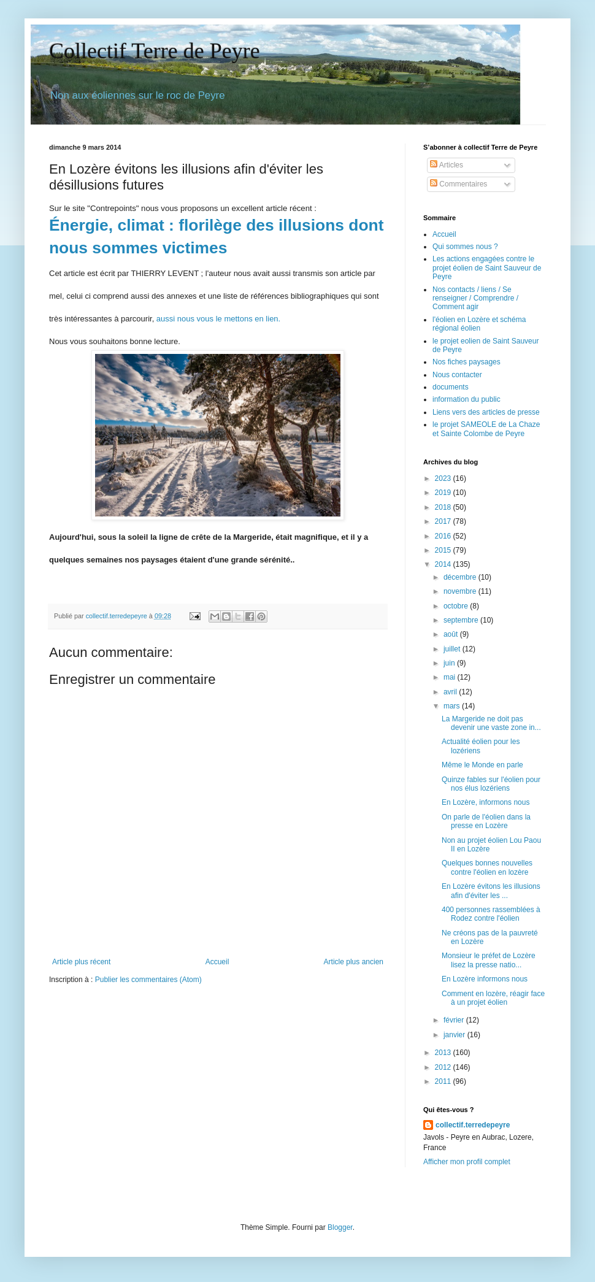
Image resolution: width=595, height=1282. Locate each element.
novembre (460, 591)
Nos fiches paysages (466, 362)
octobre (456, 606)
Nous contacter (457, 374)
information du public (466, 399)
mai (450, 677)
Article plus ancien (353, 962)
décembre (460, 577)
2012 (444, 1067)
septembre (461, 620)
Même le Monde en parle (482, 765)
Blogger (340, 1227)
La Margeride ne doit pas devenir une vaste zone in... (491, 723)
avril (451, 692)
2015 (444, 550)
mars (452, 706)
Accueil (217, 962)
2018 (444, 507)
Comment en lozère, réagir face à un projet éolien (493, 998)
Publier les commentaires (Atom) (148, 979)
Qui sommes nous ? (465, 246)
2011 (444, 1081)
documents (450, 387)
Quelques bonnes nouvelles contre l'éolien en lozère (487, 867)
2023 (444, 478)
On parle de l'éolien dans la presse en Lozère (486, 821)
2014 (444, 564)
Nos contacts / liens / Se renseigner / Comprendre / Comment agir (475, 298)
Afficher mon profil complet (466, 1161)
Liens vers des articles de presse (486, 412)
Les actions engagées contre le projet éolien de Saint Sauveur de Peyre (486, 268)
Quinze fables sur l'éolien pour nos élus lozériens (491, 784)
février (454, 1020)
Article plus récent (81, 962)
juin (450, 663)
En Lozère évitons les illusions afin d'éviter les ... (491, 890)
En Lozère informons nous (485, 979)
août (451, 634)
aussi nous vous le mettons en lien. (218, 318)
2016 (444, 536)
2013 (444, 1052)
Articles (446, 165)
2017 (444, 521)
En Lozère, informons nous (485, 802)
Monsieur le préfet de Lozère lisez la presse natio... (489, 960)
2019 (444, 492)
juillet (453, 649)
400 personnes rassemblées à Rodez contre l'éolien (491, 914)
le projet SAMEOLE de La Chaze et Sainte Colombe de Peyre (486, 428)
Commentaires (458, 184)
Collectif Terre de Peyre (154, 51)
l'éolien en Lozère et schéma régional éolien (479, 323)
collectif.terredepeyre (473, 1125)
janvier (455, 1035)
